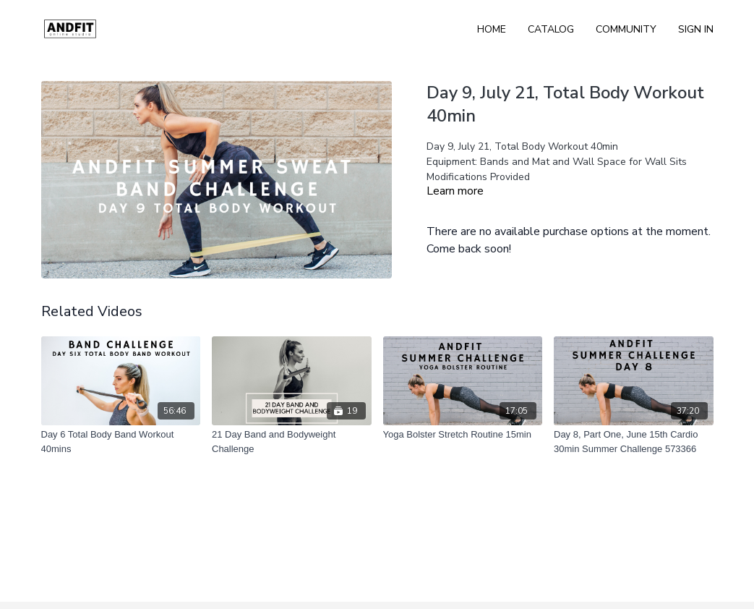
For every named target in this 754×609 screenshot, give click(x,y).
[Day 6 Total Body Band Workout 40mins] (121, 441)
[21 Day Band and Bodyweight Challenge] (292, 441)
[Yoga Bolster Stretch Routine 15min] (463, 434)
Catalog (551, 29)
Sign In (696, 29)
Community (626, 29)
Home (491, 29)
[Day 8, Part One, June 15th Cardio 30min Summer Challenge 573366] (634, 441)
